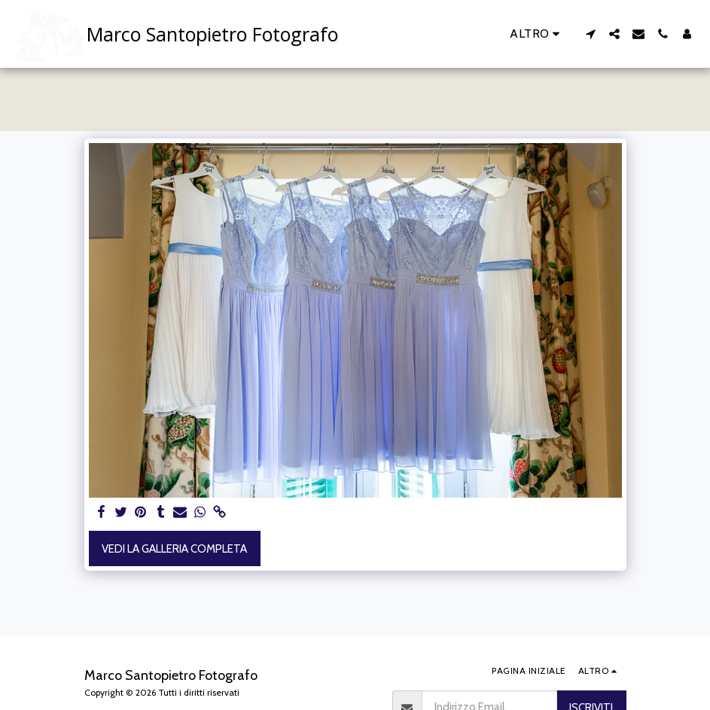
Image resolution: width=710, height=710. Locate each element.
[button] (590, 34)
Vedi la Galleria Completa (174, 549)
